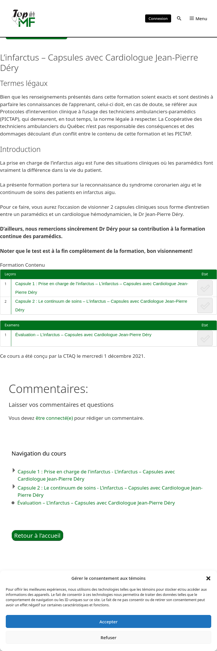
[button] (208, 578)
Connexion (158, 18)
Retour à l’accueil (37, 535)
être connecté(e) (54, 418)
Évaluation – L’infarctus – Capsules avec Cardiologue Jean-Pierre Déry (84, 334)
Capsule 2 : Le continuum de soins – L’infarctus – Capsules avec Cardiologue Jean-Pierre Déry (101, 305)
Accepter (108, 621)
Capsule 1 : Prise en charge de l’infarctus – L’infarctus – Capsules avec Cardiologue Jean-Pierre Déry (101, 288)
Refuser (108, 637)
